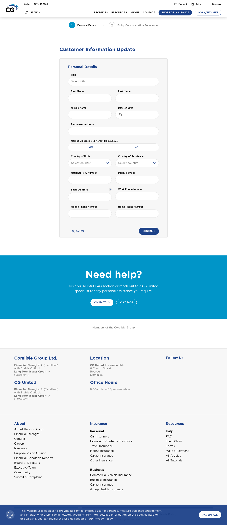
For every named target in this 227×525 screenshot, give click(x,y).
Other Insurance (101, 460)
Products (101, 12)
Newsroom (21, 448)
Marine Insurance (102, 451)
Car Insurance (99, 436)
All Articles (173, 455)
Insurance (98, 423)
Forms (170, 446)
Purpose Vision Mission (30, 453)
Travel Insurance (101, 446)
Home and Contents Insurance (111, 441)
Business (97, 470)
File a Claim (174, 441)
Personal (97, 431)
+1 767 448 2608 (39, 4)
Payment (181, 4)
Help (169, 431)
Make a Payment (177, 451)
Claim (196, 4)
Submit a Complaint (28, 477)
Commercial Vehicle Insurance (111, 475)
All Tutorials (174, 460)
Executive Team (25, 467)
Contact (149, 12)
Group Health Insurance (106, 489)
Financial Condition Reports (33, 458)
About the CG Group (28, 429)
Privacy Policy (103, 518)
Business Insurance (103, 480)
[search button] (26, 12)
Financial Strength (27, 434)
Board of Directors (27, 462)
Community (22, 472)
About (134, 12)
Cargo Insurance (101, 455)
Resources (119, 12)
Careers (19, 443)
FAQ (169, 436)
